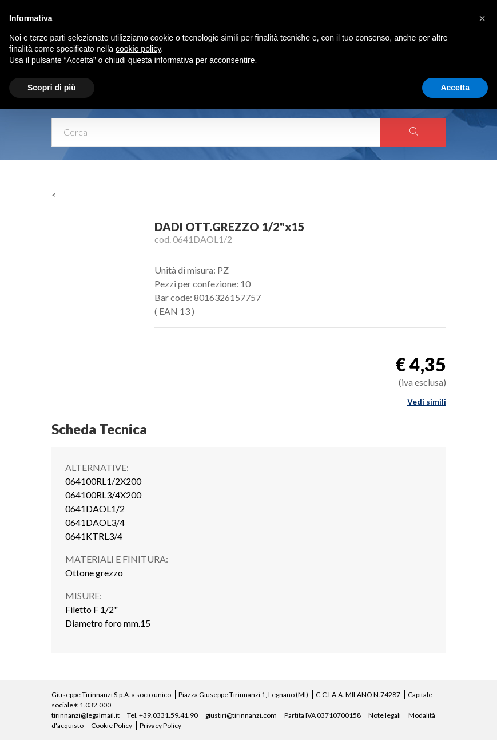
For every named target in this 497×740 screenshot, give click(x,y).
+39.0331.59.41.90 (168, 715)
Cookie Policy (111, 725)
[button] (482, 18)
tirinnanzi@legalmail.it (85, 715)
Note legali (384, 715)
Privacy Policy (160, 725)
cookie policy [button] (138, 48)
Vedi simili (426, 401)
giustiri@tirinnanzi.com (241, 715)
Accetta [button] (455, 87)
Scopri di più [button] (51, 87)
